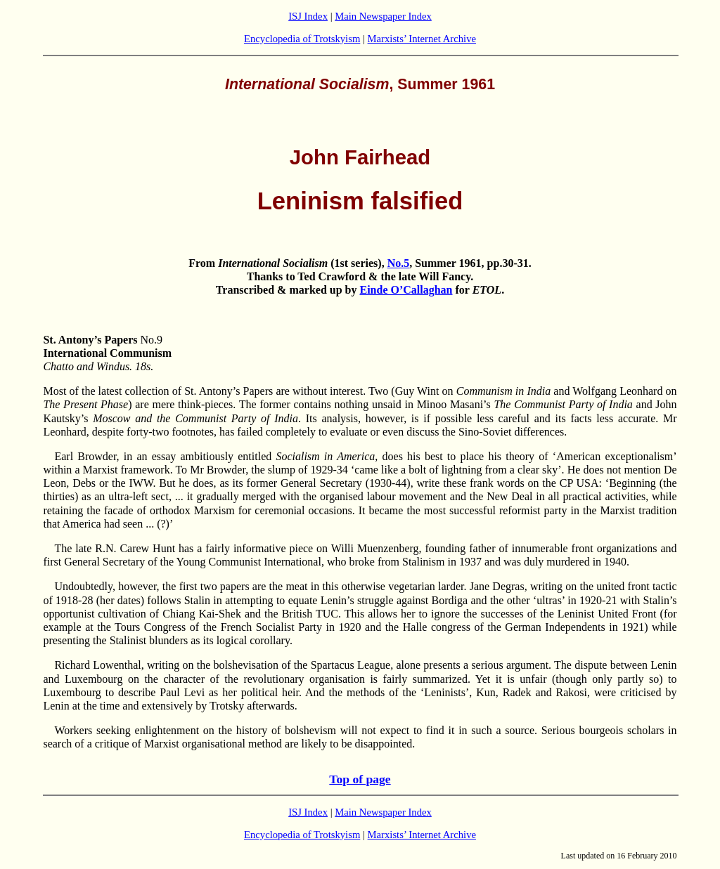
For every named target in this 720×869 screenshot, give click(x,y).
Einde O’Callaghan (405, 290)
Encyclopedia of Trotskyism (302, 38)
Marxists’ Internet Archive (422, 38)
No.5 (398, 263)
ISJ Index (308, 16)
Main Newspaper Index (383, 16)
